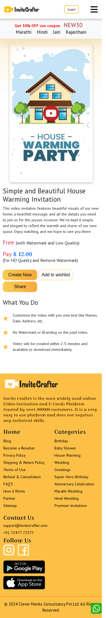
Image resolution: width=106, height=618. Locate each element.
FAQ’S (8, 484)
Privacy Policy (14, 455)
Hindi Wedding (66, 498)
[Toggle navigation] (94, 9)
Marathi (23, 32)
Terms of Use (14, 469)
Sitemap (10, 505)
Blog (7, 440)
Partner (9, 498)
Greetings (62, 469)
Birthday (61, 440)
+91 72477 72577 (18, 532)
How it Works (14, 491)
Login (71, 9)
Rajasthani (76, 32)
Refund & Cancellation (22, 476)
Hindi (42, 32)
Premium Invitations (70, 505)
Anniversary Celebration (74, 484)
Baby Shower (65, 448)
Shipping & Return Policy (24, 462)
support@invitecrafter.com (25, 525)
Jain (56, 32)
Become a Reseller (19, 448)
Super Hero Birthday (71, 476)
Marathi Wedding (68, 491)
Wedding (61, 462)
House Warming (67, 455)
